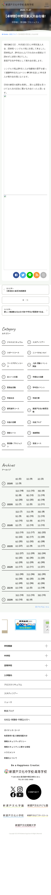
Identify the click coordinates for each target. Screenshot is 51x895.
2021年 (7, 594)
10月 (39, 497)
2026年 (7, 489)
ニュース (8, 702)
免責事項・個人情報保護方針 (15, 735)
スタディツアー (11, 693)
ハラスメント (9, 752)
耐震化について (10, 758)
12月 (17, 497)
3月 (28, 485)
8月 (28, 501)
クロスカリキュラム (13, 684)
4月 (17, 485)
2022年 (7, 573)
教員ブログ (9, 710)
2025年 (7, 510)
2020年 (7, 606)
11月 (28, 497)
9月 (17, 501)
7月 (39, 501)
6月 (17, 506)
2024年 (7, 531)
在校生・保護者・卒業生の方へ (17, 719)
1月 (17, 490)
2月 (39, 485)
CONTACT (33, 792)
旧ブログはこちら (42, 613)
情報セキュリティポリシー (15, 741)
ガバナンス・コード (12, 730)
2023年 (7, 552)
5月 (28, 506)
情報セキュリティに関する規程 (17, 746)
